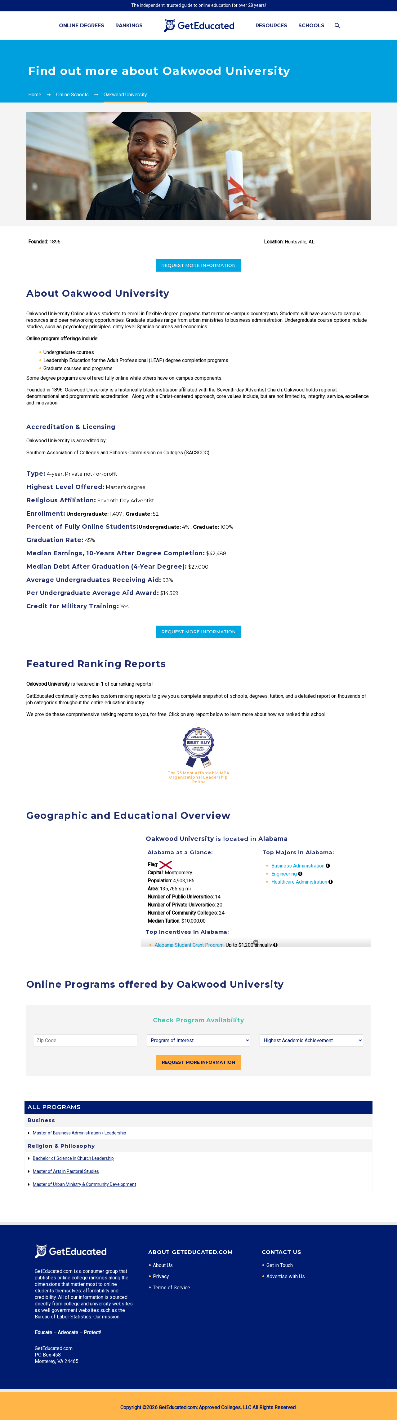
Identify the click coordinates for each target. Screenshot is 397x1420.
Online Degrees (81, 25)
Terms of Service (171, 1288)
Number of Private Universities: (182, 905)
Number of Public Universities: (181, 897)
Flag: (153, 864)
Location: (273, 242)
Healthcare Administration (299, 882)
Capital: (155, 873)
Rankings (129, 25)
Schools (311, 25)
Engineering (284, 874)
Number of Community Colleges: (183, 913)
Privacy (161, 1276)
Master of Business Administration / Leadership (79, 1132)
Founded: (38, 242)
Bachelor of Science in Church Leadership (73, 1158)
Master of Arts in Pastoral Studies (66, 1171)
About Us (163, 1265)
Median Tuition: (164, 921)
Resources (271, 25)
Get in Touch (279, 1265)
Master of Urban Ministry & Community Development (84, 1184)
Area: (153, 889)
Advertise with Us (285, 1276)
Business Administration (297, 866)
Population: (160, 881)
